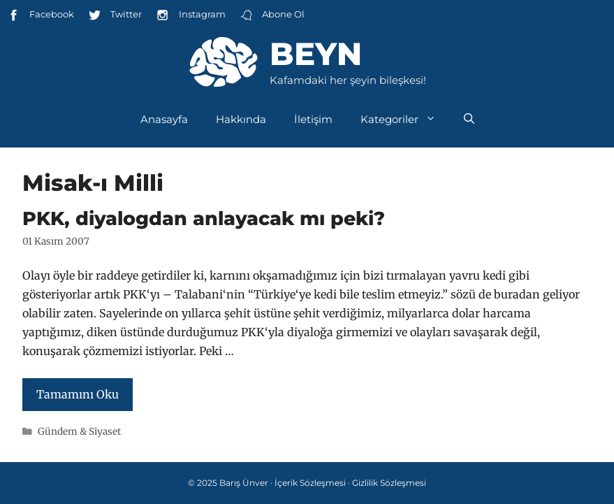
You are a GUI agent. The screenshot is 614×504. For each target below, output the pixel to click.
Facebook (40, 15)
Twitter (115, 15)
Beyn (316, 53)
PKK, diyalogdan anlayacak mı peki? (203, 218)
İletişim (313, 119)
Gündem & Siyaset (79, 432)
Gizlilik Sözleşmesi (389, 482)
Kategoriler (405, 120)
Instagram (190, 15)
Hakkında (241, 119)
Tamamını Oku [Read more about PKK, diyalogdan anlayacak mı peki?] (77, 394)
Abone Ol (272, 15)
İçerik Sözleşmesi (310, 482)
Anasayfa (164, 119)
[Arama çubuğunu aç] (469, 120)
